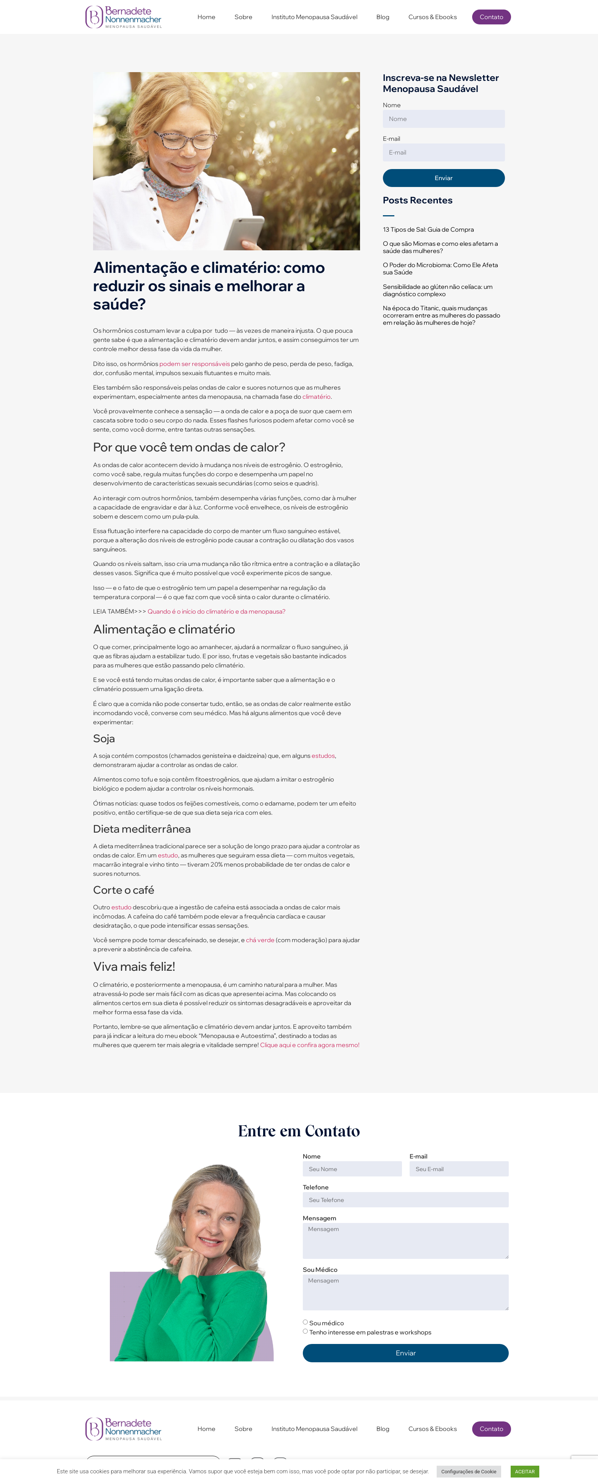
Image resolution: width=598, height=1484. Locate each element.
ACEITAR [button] (525, 1471)
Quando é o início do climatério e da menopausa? (217, 611)
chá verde (260, 940)
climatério (316, 396)
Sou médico (326, 1323)
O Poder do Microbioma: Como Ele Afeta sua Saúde (440, 268)
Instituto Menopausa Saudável (314, 17)
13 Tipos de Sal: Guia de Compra (428, 229)
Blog (382, 17)
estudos (323, 755)
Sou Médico (320, 1269)
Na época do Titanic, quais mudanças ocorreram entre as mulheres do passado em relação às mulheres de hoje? (441, 315)
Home (206, 17)
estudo (168, 855)
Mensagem (319, 1218)
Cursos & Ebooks (432, 17)
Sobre (243, 17)
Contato (491, 17)
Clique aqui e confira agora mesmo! (310, 1045)
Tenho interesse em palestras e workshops (370, 1332)
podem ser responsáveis (194, 363)
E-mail (391, 138)
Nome (392, 105)
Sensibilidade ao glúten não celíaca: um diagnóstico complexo (438, 290)
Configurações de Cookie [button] (468, 1471)
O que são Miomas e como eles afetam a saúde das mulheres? (440, 247)
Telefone (316, 1187)
